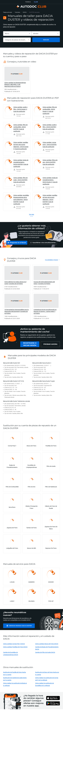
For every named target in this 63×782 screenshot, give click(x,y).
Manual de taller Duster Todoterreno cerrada (16, 402)
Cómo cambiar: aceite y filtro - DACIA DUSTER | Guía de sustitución (50, 127)
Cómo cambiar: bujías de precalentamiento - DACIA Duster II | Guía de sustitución (50, 181)
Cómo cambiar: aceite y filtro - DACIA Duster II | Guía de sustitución (20, 109)
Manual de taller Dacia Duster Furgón (43, 382)
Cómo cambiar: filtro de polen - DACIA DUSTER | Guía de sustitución (20, 180)
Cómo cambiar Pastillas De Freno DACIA (15, 648)
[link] (17, 80)
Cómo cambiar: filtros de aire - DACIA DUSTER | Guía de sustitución (50, 162)
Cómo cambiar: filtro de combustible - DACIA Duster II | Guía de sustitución (50, 110)
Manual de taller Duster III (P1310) (13, 382)
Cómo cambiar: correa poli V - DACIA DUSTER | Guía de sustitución (50, 144)
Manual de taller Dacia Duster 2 (41, 364)
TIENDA (28, 2)
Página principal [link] (7, 12)
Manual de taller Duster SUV (11, 364)
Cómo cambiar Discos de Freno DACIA (46, 645)
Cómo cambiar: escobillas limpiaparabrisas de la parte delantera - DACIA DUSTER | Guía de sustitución (21, 199)
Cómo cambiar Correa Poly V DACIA (14, 645)
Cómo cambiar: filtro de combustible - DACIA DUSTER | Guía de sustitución (20, 128)
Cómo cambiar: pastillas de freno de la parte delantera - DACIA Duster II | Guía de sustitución (20, 145)
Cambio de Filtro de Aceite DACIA (45, 653)
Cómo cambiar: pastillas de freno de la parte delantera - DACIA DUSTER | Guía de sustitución (50, 199)
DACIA (24, 12)
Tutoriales (17, 12)
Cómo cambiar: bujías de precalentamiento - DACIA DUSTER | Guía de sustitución (20, 163)
